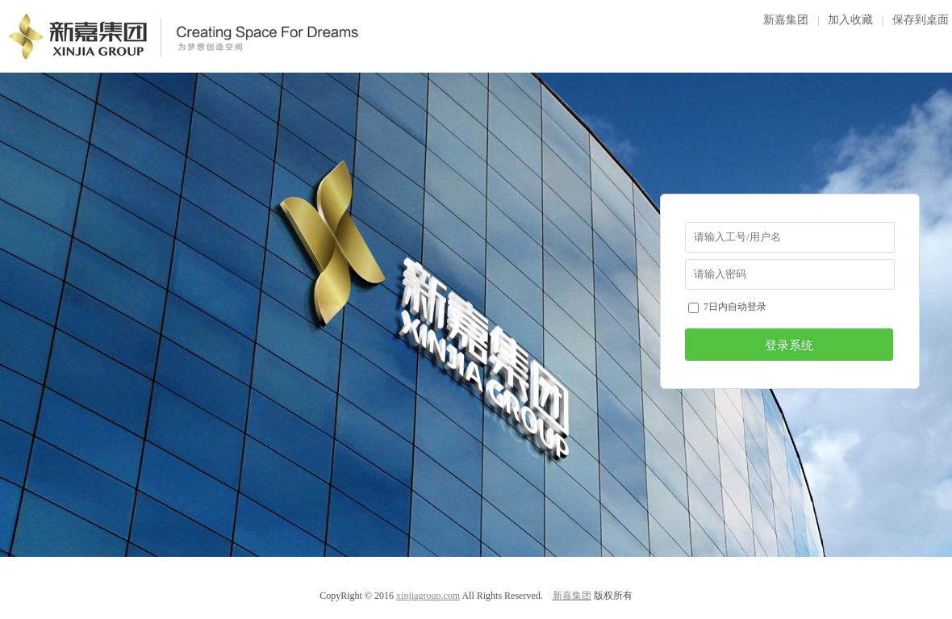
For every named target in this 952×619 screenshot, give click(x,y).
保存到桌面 (920, 20)
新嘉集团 (785, 20)
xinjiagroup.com (428, 595)
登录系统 (789, 345)
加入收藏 (850, 20)
